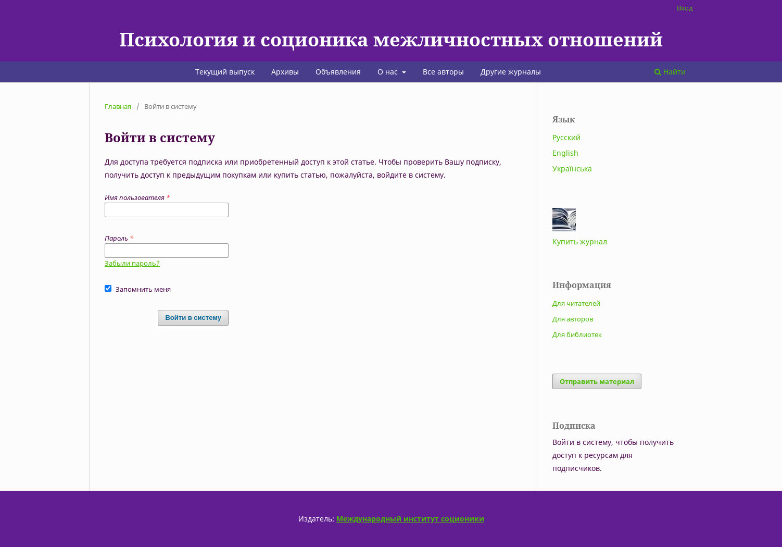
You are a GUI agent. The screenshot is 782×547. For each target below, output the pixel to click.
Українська (572, 168)
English (565, 153)
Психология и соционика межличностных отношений (391, 39)
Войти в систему (193, 317)
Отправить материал (597, 381)
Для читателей (576, 303)
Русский (566, 137)
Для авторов (572, 319)
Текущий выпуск (225, 72)
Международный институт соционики (410, 519)
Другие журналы (511, 72)
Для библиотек (577, 334)
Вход (685, 8)
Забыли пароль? (132, 263)
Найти (670, 72)
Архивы (285, 72)
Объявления (338, 72)
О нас (388, 72)
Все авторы (443, 72)
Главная (118, 106)
